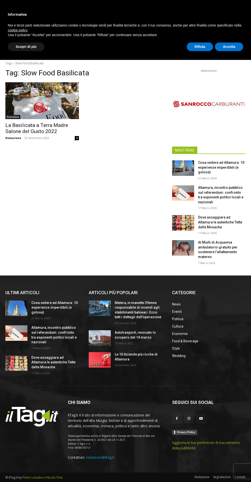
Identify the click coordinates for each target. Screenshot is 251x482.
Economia (13, 117)
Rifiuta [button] (200, 468)
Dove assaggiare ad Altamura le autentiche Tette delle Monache (220, 222)
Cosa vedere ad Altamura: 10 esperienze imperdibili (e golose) (221, 167)
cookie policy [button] (17, 452)
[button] (240, 50)
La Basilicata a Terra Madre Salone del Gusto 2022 (36, 128)
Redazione (13, 138)
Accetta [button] (229, 468)
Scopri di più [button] (26, 468)
